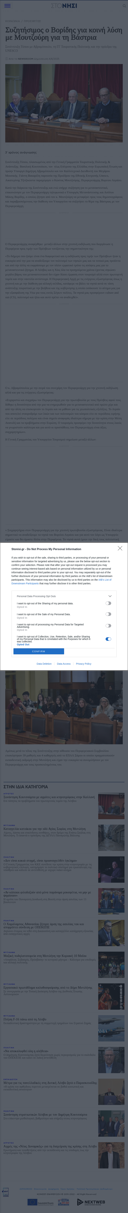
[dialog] (64, 606)
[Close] (121, 549)
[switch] (108, 603)
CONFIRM (38, 651)
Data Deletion (44, 663)
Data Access (64, 663)
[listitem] (64, 596)
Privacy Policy (83, 663)
